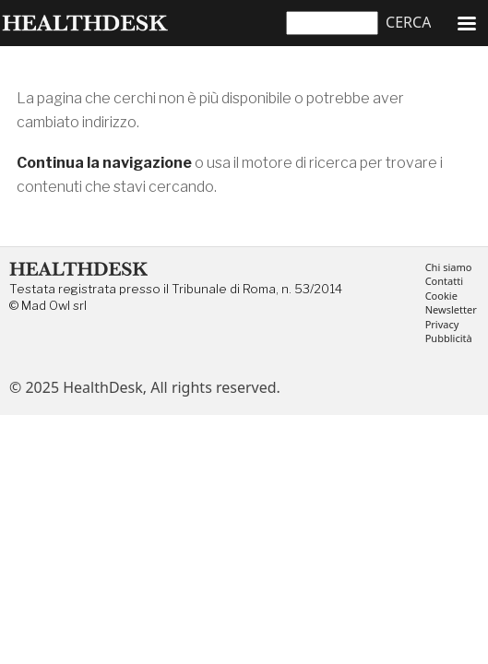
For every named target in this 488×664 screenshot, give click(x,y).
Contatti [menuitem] (444, 282)
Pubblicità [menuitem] (448, 339)
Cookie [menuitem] (441, 296)
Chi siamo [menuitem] (448, 268)
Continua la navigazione (104, 163)
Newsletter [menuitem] (451, 310)
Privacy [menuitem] (442, 325)
